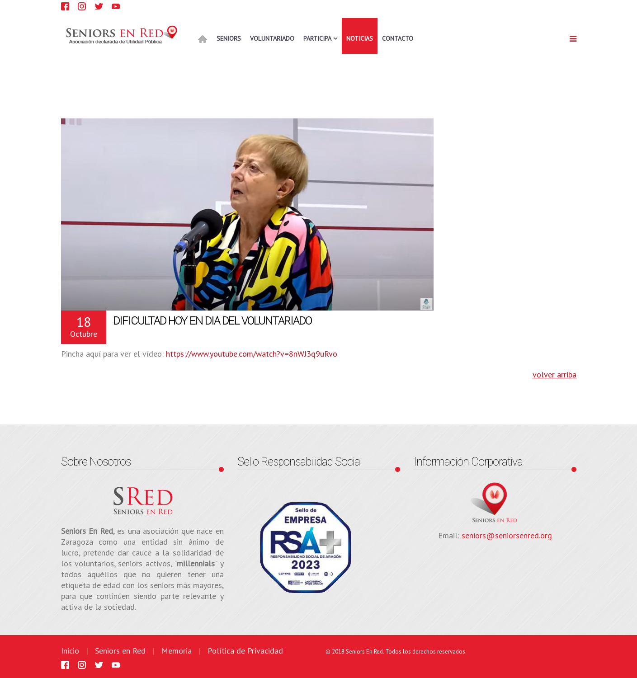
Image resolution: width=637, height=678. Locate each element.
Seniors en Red (120, 650)
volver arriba (554, 374)
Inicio (70, 650)
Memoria (176, 650)
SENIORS (229, 38)
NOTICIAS (359, 38)
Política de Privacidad (245, 650)
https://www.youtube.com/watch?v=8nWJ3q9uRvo (251, 353)
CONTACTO (397, 38)
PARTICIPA (317, 38)
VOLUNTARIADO (272, 38)
